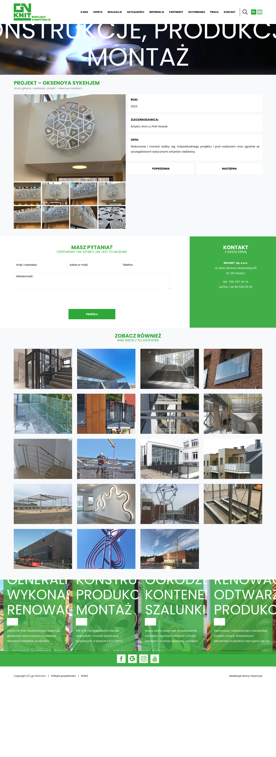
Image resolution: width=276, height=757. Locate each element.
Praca (214, 12)
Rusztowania (172, 625)
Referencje (156, 12)
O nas (84, 12)
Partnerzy (176, 12)
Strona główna (71, 12)
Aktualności (135, 12)
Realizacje (115, 12)
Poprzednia (161, 169)
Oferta (97, 12)
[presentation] (92, 299)
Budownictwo (34, 625)
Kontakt (229, 12)
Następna (229, 169)
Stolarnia (241, 625)
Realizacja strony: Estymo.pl (245, 676)
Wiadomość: (92, 280)
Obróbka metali (103, 625)
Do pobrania (196, 12)
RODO (84, 676)
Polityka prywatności (63, 676)
